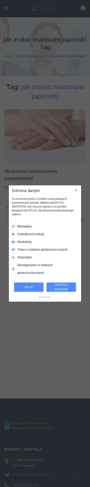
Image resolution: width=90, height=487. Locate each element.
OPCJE (29, 287)
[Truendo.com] (45, 297)
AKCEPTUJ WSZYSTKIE (61, 287)
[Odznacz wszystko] (76, 190)
